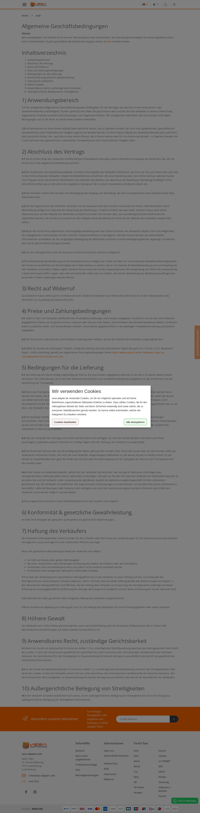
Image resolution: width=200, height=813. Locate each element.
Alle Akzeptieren (135, 421)
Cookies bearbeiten (65, 421)
